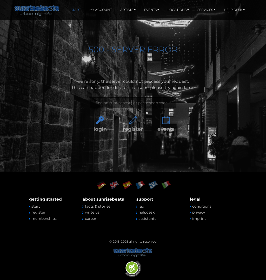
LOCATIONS (177, 10)
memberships (44, 218)
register (133, 129)
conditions (201, 206)
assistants (147, 218)
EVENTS (150, 10)
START (76, 10)
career (90, 218)
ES (128, 184)
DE (102, 184)
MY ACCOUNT (100, 10)
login (100, 129)
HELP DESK (233, 10)
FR (141, 184)
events (166, 129)
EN (115, 184)
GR (154, 184)
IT (166, 184)
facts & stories (97, 206)
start (35, 206)
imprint (199, 218)
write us (92, 212)
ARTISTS (126, 10)
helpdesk (146, 212)
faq (141, 206)
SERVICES (205, 10)
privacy (198, 212)
